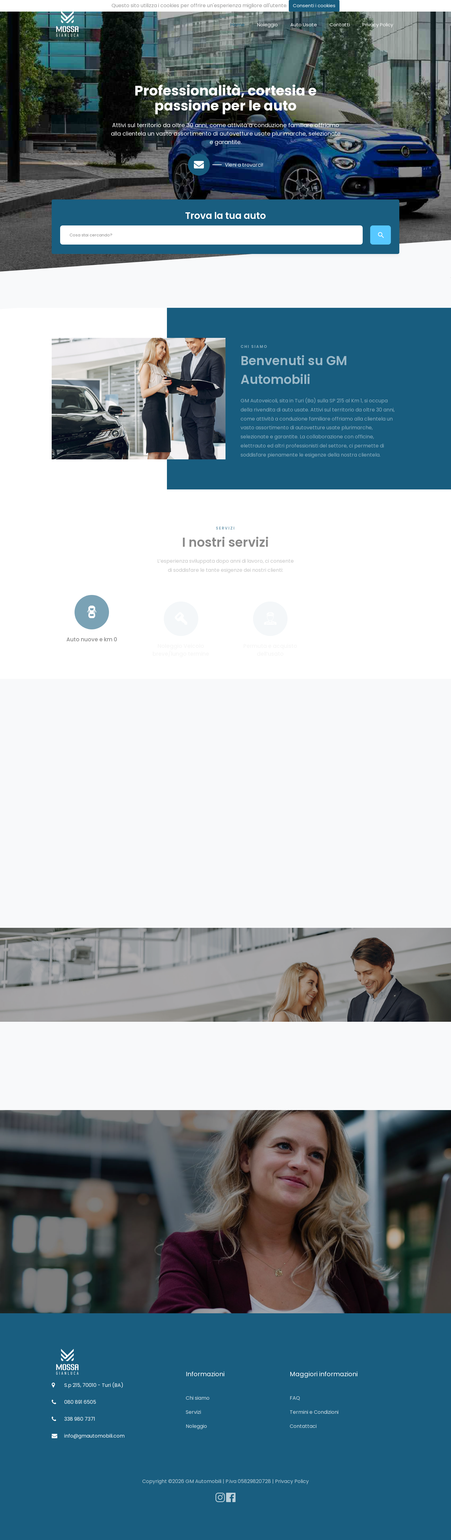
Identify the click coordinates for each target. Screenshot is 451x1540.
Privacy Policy (377, 24)
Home (238, 24)
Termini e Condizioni (314, 1412)
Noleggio (267, 24)
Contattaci (303, 1426)
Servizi (193, 1412)
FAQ (295, 1398)
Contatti (339, 24)
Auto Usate (303, 24)
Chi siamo (198, 1398)
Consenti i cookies (314, 5)
